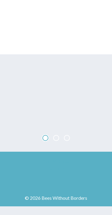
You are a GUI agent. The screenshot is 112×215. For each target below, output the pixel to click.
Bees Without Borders (56, 27)
